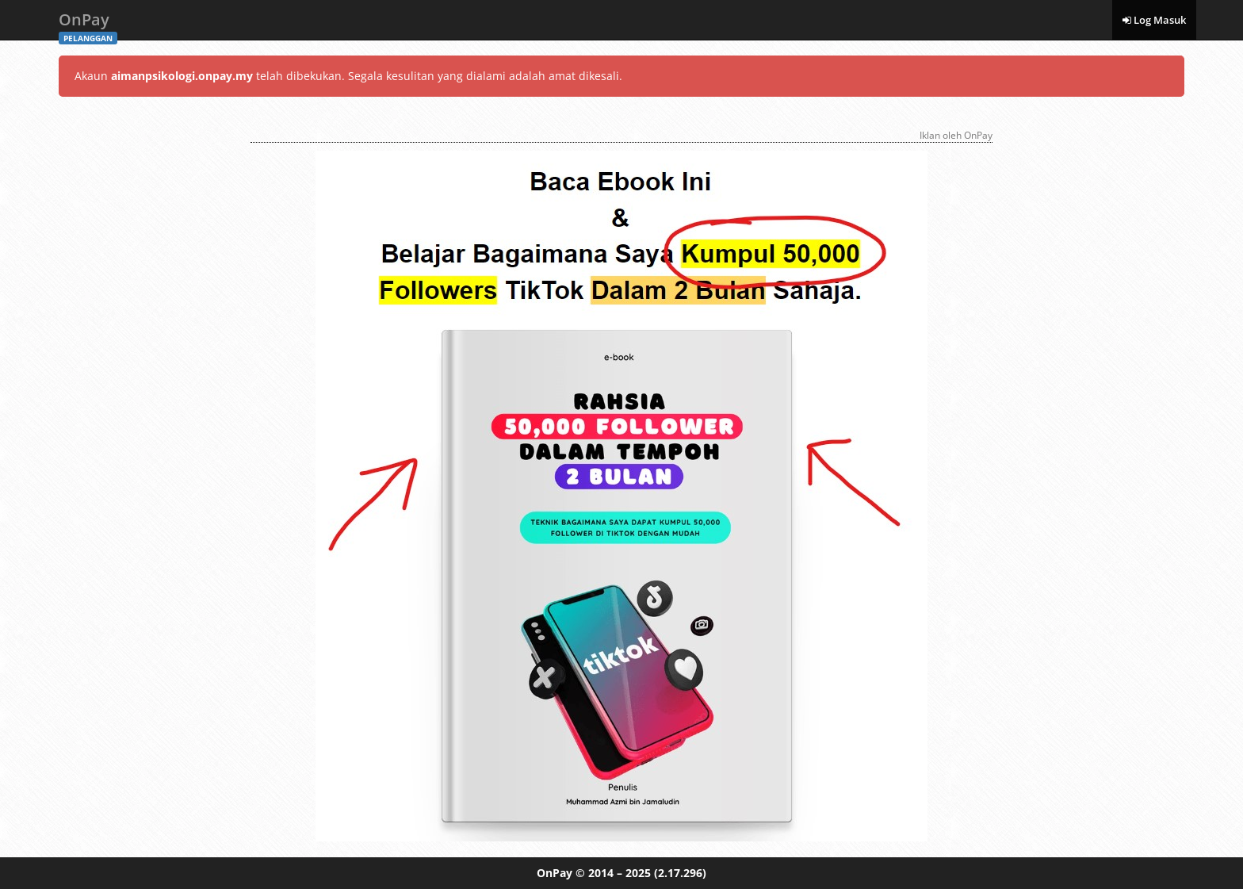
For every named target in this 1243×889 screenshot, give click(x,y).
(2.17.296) (680, 872)
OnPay (88, 24)
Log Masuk (1154, 20)
